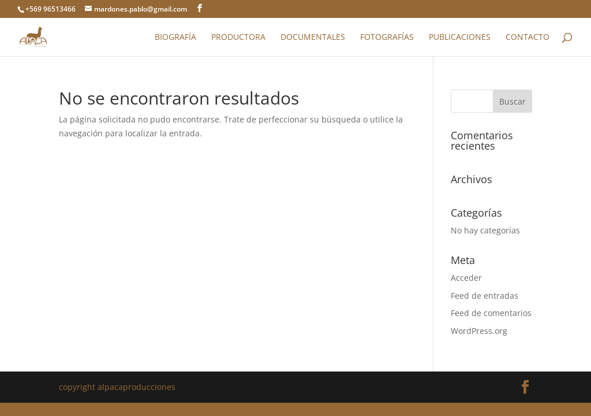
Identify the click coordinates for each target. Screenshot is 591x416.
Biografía (175, 37)
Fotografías (387, 37)
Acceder (466, 277)
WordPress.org (479, 330)
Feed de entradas (484, 295)
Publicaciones (460, 37)
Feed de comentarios (491, 312)
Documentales (312, 37)
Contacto (527, 37)
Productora (238, 37)
